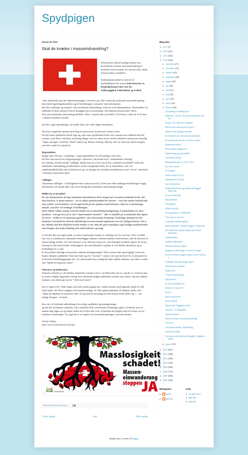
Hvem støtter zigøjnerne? (176, 149)
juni (168, 90)
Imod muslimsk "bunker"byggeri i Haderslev (185, 226)
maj (168, 94)
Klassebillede (171, 199)
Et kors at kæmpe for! (175, 283)
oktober (169, 72)
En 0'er (168, 292)
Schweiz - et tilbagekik (175, 309)
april (168, 99)
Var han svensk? (172, 166)
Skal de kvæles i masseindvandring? (181, 318)
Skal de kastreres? (173, 296)
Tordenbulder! (171, 237)
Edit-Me (192, 397)
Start (95, 416)
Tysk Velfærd (171, 301)
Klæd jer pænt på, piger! (176, 246)
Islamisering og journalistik (177, 153)
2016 (165, 51)
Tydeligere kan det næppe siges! (179, 262)
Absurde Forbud (172, 331)
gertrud (169, 399)
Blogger (134, 438)
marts (168, 103)
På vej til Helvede (173, 195)
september (170, 77)
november (170, 68)
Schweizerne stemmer (175, 266)
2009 (165, 367)
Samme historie (172, 314)
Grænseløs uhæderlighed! (176, 221)
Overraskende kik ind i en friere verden (182, 140)
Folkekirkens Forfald (174, 179)
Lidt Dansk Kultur (173, 157)
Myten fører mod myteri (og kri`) (180, 127)
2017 (165, 47)
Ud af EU (169, 323)
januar (169, 344)
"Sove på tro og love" (174, 217)
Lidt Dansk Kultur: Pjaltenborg (179, 327)
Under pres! (170, 270)
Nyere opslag (49, 416)
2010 (165, 362)
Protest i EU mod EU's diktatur (179, 122)
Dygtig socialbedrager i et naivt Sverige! (183, 250)
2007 (165, 376)
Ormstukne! (170, 204)
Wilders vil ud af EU (174, 288)
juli (167, 86)
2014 (165, 60)
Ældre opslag (141, 416)
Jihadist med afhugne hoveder (178, 131)
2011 (165, 358)
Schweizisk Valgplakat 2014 (177, 305)
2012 (165, 354)
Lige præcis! (170, 279)
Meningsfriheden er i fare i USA (179, 162)
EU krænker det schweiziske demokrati (182, 136)
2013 (165, 349)
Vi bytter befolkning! (174, 275)
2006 (165, 380)
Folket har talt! (171, 208)
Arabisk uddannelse (174, 241)
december (170, 64)
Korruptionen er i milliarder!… (179, 212)
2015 (165, 55)
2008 (165, 371)
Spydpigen (68, 18)
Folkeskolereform (173, 144)
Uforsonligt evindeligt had (177, 111)
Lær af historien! (172, 184)
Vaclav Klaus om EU (174, 175)
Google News (195, 394)
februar (169, 107)
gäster (168, 394)
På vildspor (170, 170)
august (169, 81)
